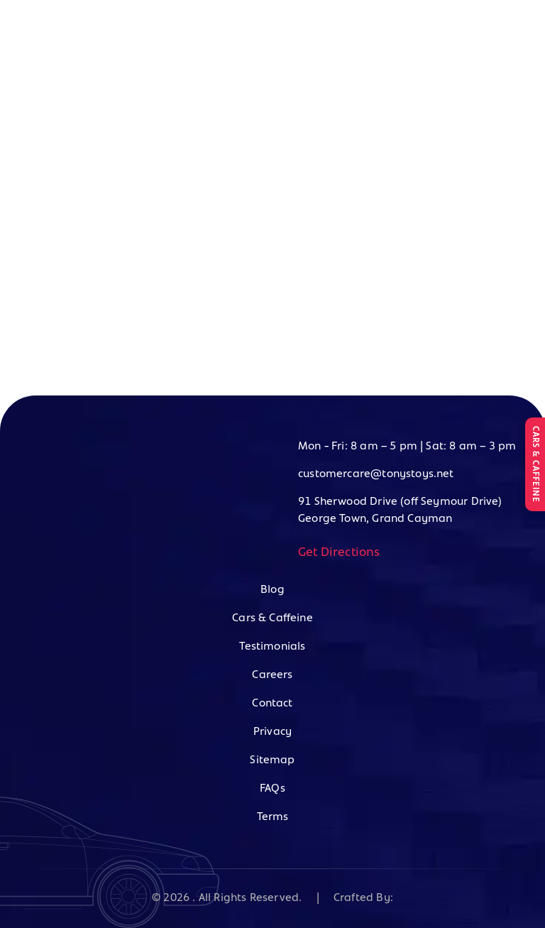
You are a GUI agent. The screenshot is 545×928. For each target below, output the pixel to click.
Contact (272, 703)
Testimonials (272, 647)
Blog (272, 590)
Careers (272, 675)
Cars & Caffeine (272, 618)
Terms (273, 817)
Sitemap (272, 760)
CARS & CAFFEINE (535, 464)
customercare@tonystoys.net (376, 474)
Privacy (272, 732)
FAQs (272, 789)
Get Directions (339, 552)
